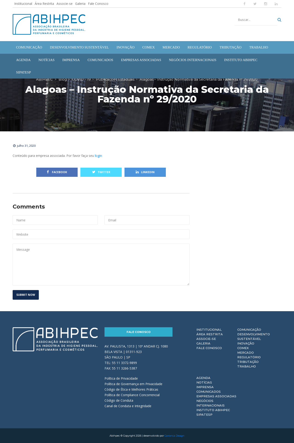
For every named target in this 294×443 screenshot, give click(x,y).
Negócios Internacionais (210, 403)
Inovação (245, 343)
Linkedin (145, 172)
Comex (243, 348)
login (98, 155)
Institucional (23, 3)
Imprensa (205, 387)
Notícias (204, 382)
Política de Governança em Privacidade (133, 384)
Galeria (80, 3)
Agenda (203, 378)
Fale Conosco (98, 3)
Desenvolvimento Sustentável (253, 336)
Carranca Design (174, 435)
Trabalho (246, 366)
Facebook (57, 172)
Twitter (101, 172)
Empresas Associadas (216, 396)
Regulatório (249, 357)
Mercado (245, 352)
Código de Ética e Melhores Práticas (131, 389)
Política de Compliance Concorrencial (132, 395)
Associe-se (65, 3)
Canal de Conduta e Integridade (128, 406)
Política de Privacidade (121, 378)
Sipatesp (204, 414)
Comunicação (249, 329)
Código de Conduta (119, 400)
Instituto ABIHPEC (213, 410)
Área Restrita (44, 3)
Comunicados (208, 391)
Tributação (248, 362)
